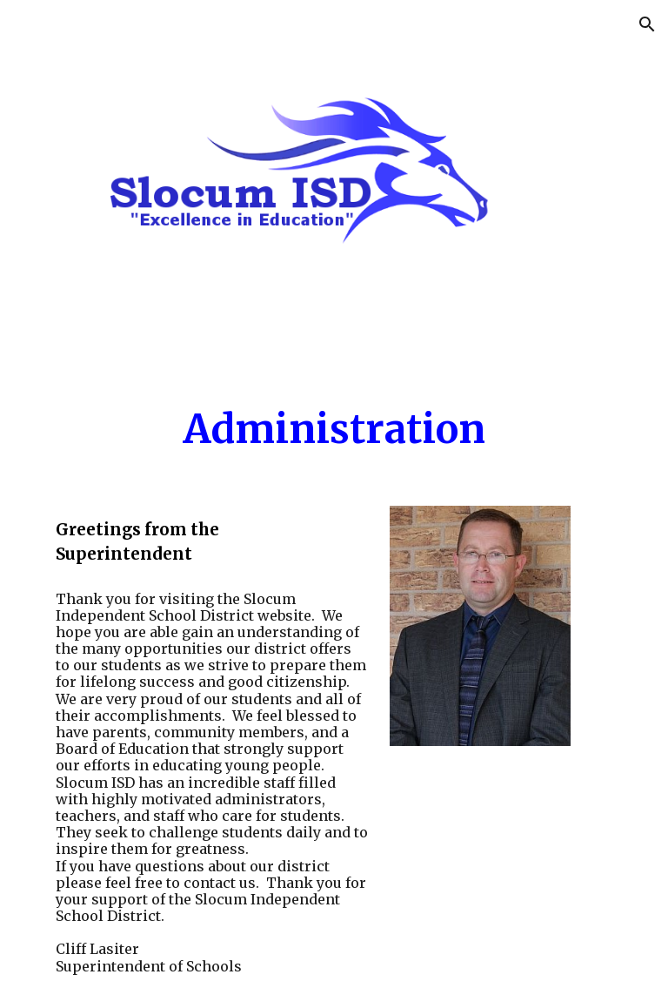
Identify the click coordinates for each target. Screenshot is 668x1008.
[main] (333, 429)
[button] (647, 24)
